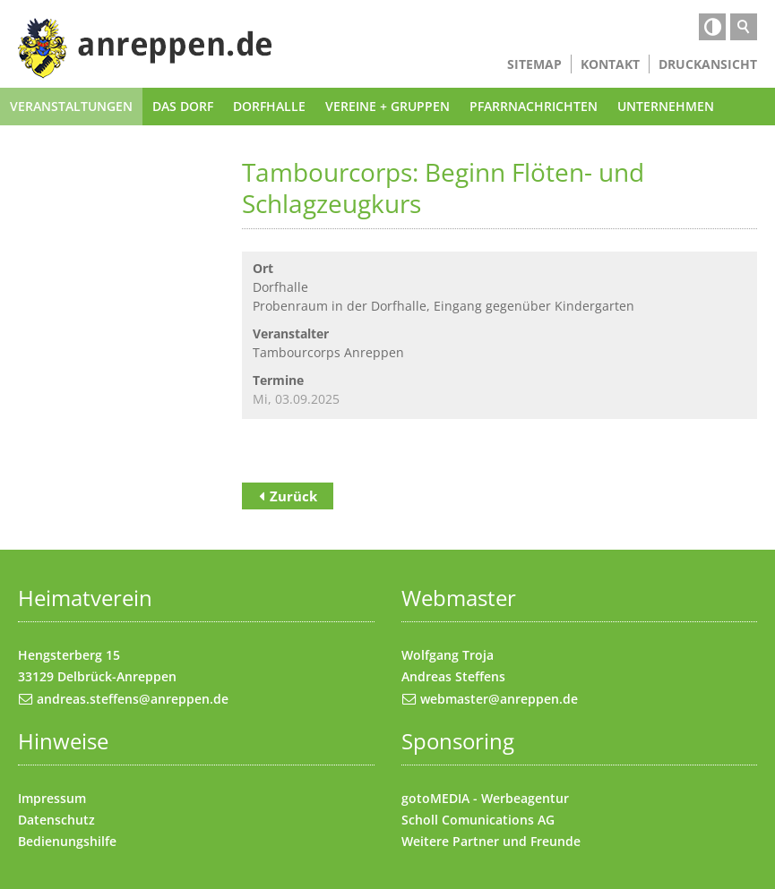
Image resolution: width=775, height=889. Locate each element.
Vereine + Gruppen (387, 106)
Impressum (52, 798)
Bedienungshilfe (67, 841)
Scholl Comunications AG (478, 819)
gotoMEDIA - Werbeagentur (485, 798)
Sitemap (534, 64)
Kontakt (610, 64)
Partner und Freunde (516, 841)
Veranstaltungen (71, 106)
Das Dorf (182, 106)
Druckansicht (708, 64)
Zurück (293, 496)
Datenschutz (56, 819)
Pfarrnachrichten (533, 106)
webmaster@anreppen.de (499, 698)
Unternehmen (665, 106)
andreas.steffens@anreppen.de (132, 698)
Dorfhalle (269, 106)
